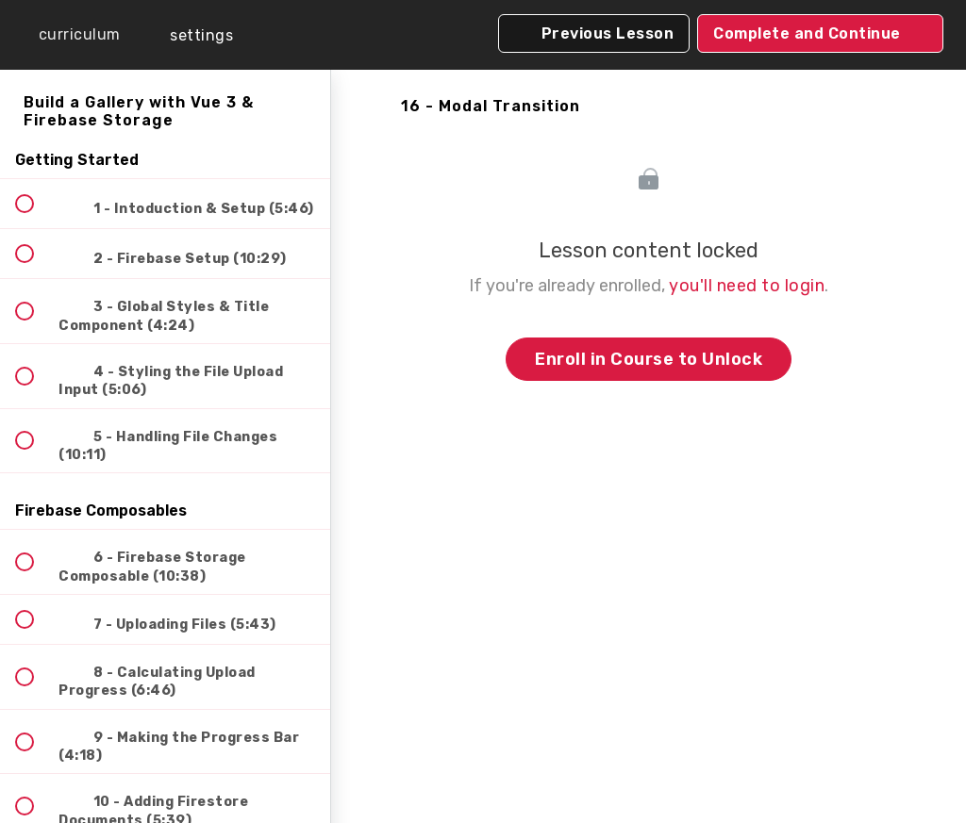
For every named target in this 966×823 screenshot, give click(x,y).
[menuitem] (188, 35)
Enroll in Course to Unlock (648, 359)
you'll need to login (746, 285)
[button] (66, 35)
